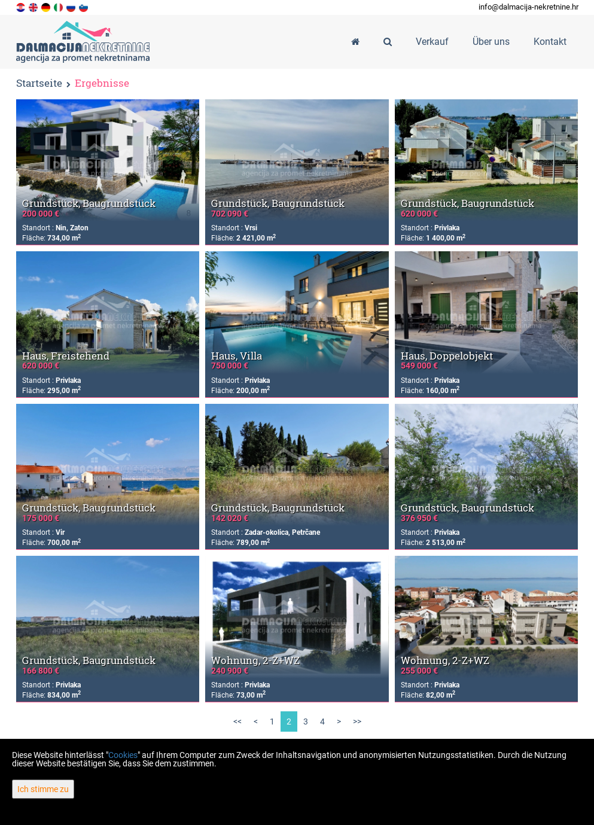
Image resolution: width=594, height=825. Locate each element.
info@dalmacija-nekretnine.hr (528, 6)
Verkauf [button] (432, 41)
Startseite (39, 83)
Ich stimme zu (43, 789)
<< (237, 721)
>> (357, 721)
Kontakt (550, 41)
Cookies (123, 755)
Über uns (491, 41)
